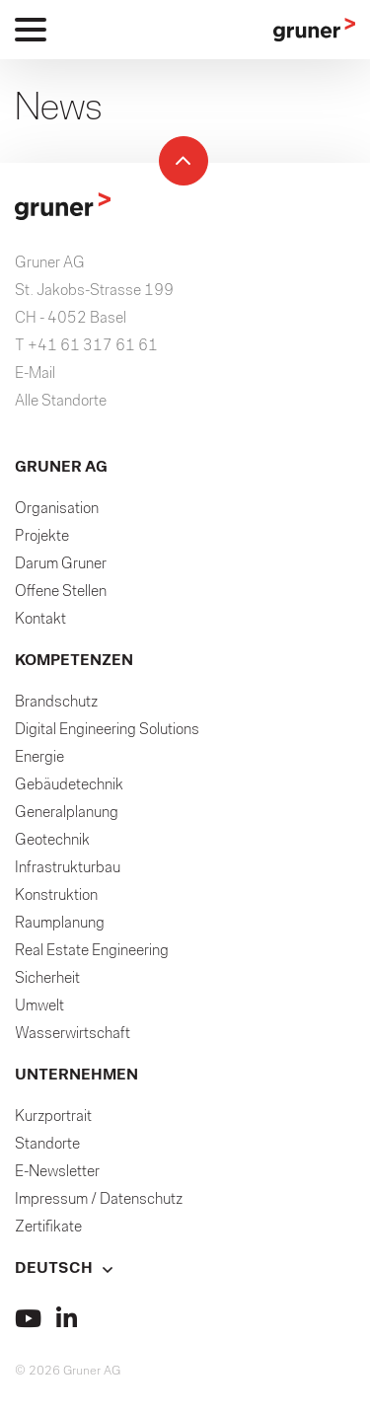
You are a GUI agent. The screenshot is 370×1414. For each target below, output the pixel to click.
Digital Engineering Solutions (107, 730)
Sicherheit (47, 979)
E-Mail (35, 374)
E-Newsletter (57, 1172)
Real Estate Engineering (92, 951)
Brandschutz (56, 702)
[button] (185, 1269)
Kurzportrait (53, 1117)
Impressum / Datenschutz (99, 1200)
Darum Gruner (61, 564)
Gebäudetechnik (69, 785)
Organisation (57, 509)
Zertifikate (48, 1227)
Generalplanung (66, 813)
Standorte (47, 1145)
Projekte (42, 537)
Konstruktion (56, 896)
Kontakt (40, 620)
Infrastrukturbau (67, 868)
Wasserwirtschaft (72, 1034)
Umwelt (39, 1006)
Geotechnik (52, 841)
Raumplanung (60, 923)
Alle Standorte (61, 402)
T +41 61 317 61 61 (86, 346)
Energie (39, 758)
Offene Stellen (61, 592)
